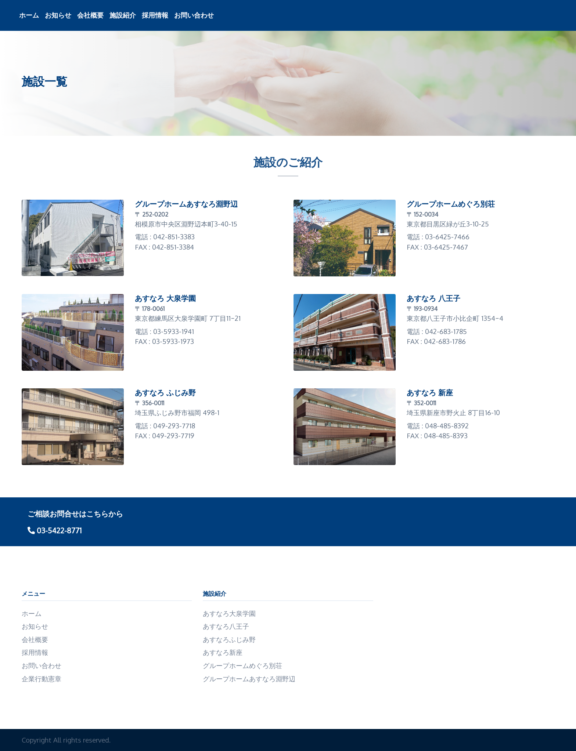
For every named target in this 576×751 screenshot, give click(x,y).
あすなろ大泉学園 (229, 613)
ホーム (29, 15)
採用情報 (155, 15)
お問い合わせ (194, 15)
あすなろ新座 (222, 652)
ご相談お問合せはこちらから (75, 513)
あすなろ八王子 (226, 626)
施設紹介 (122, 15)
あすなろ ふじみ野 (165, 393)
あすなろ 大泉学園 (165, 298)
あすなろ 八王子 (433, 298)
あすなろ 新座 (430, 393)
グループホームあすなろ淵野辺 (186, 204)
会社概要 (90, 15)
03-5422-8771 (55, 530)
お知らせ (58, 15)
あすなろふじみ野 (229, 639)
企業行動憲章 (41, 678)
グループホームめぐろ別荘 (451, 204)
